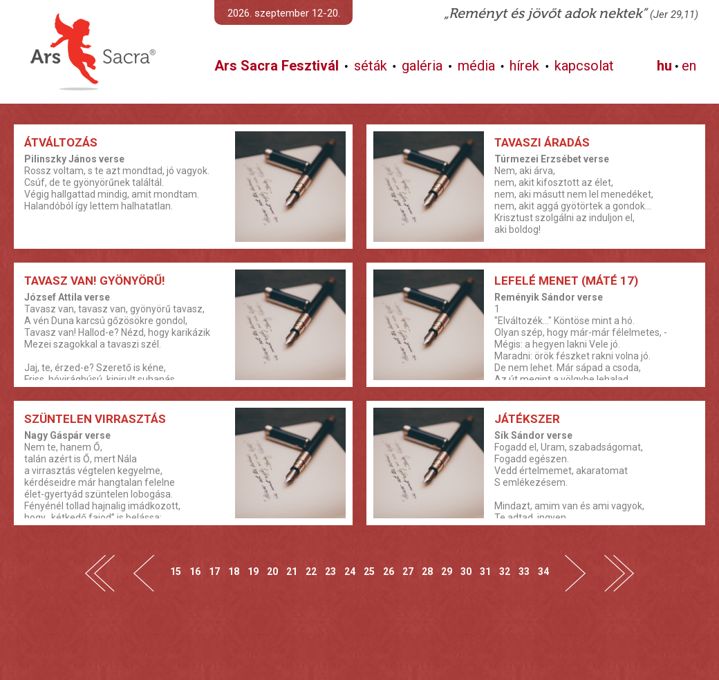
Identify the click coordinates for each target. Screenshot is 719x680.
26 (388, 571)
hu (664, 65)
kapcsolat (584, 65)
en (689, 65)
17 (214, 571)
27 (407, 571)
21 (291, 571)
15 (175, 571)
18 (233, 571)
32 (504, 571)
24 (349, 571)
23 (330, 571)
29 (446, 571)
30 (465, 571)
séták (370, 65)
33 (524, 571)
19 (253, 571)
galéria (422, 65)
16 (194, 571)
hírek (524, 65)
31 (485, 571)
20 (272, 571)
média (476, 65)
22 (311, 571)
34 (543, 571)
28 (427, 571)
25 (369, 571)
